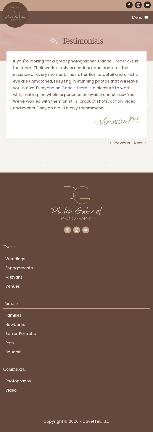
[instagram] (138, 5)
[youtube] (147, 5)
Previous (121, 143)
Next (138, 143)
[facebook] (129, 5)
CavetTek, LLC (96, 421)
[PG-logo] (76, 188)
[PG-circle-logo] (15, 3)
